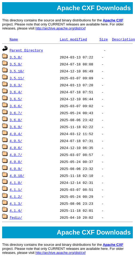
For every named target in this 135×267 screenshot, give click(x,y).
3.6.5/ (16, 99)
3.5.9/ (16, 64)
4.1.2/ (16, 196)
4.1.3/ (16, 203)
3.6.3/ (16, 85)
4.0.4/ (16, 133)
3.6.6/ (16, 105)
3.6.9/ (16, 126)
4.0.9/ (16, 168)
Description (123, 39)
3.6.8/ (16, 119)
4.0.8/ (16, 161)
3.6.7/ (16, 112)
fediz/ (16, 217)
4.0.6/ (16, 147)
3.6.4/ (16, 92)
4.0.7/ (16, 154)
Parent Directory (26, 50)
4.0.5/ (16, 140)
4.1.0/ (16, 182)
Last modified (73, 39)
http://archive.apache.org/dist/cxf (60, 28)
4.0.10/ (17, 175)
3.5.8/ (16, 57)
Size (103, 39)
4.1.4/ (16, 210)
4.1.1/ (16, 189)
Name (14, 39)
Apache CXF (113, 20)
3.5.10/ (17, 71)
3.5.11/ (17, 78)
